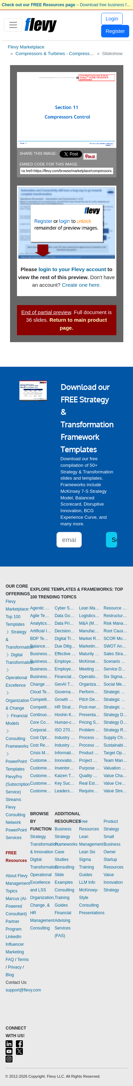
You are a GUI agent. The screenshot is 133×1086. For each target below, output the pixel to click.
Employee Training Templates (65, 669)
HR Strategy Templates (65, 707)
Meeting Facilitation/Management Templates (89, 669)
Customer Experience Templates (40, 760)
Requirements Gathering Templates (89, 791)
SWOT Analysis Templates (115, 646)
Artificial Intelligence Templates (40, 631)
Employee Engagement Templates (65, 661)
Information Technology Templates (65, 752)
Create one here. (81, 285)
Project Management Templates (89, 760)
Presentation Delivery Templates (89, 714)
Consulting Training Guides (64, 898)
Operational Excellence (16, 678)
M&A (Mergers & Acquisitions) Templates (89, 623)
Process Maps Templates (89, 745)
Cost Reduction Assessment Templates (40, 745)
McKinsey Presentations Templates (89, 661)
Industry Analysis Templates (65, 745)
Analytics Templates (40, 623)
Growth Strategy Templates (65, 699)
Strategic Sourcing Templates (115, 707)
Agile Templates (40, 615)
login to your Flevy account (72, 269)
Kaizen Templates (65, 775)
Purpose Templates (89, 768)
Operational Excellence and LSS (41, 882)
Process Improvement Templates (89, 737)
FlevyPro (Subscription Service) (18, 784)
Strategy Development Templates (115, 722)
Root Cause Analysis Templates (115, 631)
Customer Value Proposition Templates (40, 783)
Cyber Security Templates (65, 608)
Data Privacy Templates (65, 623)
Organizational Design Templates (89, 684)
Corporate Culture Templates (40, 730)
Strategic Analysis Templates (115, 691)
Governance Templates (65, 691)
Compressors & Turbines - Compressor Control (62, 53)
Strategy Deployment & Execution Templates (115, 714)
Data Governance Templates (65, 615)
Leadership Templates (65, 791)
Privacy (14, 967)
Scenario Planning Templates (115, 661)
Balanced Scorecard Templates (40, 646)
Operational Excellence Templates (89, 676)
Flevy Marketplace (26, 47)
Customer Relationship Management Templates (40, 775)
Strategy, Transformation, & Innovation (44, 844)
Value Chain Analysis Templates (115, 775)
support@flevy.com (23, 990)
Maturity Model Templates (89, 653)
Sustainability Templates (115, 745)
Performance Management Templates (89, 691)
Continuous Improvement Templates (40, 714)
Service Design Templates (115, 669)
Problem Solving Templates (89, 730)
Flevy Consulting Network (15, 815)
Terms (23, 959)
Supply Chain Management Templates (115, 737)
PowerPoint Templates (16, 761)
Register (115, 31)
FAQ (10, 959)
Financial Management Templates (65, 676)
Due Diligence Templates (65, 646)
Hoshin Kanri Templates (65, 714)
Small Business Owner (112, 844)
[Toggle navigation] (13, 25)
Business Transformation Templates (40, 676)
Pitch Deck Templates (89, 699)
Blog (10, 974)
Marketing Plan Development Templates (89, 646)
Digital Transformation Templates (65, 638)
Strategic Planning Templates (115, 699)
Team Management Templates (115, 760)
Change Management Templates (40, 684)
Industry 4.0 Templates (65, 737)
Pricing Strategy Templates (89, 722)
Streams (13, 799)
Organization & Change (17, 701)
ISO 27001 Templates (65, 730)
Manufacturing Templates (89, 631)
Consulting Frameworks (17, 739)
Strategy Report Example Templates (115, 730)
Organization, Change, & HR (42, 905)
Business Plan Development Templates (40, 661)
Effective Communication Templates (65, 653)
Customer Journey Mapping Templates (40, 768)
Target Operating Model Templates (115, 752)
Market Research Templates (89, 638)
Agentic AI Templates (40, 608)
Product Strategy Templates (89, 752)
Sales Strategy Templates (115, 653)
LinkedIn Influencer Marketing (15, 944)
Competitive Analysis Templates (40, 707)
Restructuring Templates (115, 615)
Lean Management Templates (89, 608)
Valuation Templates (115, 768)
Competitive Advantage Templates (40, 699)
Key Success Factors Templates (65, 783)
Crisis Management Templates (40, 752)
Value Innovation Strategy (113, 882)
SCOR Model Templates (115, 638)
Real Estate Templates (89, 783)
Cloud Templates (40, 691)
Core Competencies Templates (40, 722)
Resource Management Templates (115, 608)
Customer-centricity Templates (40, 791)
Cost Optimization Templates (40, 737)
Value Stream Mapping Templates (115, 791)
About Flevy (16, 875)
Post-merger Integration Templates (89, 707)
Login (112, 18)
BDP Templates (40, 638)
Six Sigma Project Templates (115, 676)
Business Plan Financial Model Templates (40, 669)
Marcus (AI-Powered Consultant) (16, 906)
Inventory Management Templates (65, 768)
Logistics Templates (89, 615)
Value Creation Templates (115, 783)
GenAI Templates (65, 684)
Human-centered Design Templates (65, 722)
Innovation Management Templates (65, 760)
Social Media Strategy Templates (115, 684)
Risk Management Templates (115, 623)
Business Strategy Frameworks (66, 837)
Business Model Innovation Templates (40, 653)
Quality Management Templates (89, 775)
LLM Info (87, 882)
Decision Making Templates (65, 631)
